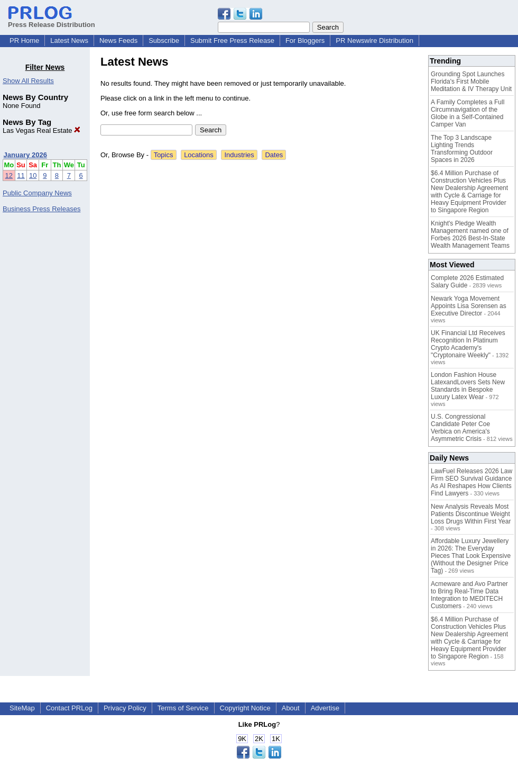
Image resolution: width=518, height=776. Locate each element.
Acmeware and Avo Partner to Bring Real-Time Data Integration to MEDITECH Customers (469, 595)
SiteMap (22, 708)
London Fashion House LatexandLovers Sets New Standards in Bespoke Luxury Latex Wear (468, 386)
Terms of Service (183, 708)
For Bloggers (305, 40)
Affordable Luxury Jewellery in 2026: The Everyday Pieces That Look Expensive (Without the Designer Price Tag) (471, 555)
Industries (239, 155)
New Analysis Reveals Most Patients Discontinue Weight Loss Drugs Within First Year (471, 514)
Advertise (325, 708)
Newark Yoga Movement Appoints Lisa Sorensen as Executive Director (468, 306)
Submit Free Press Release (232, 40)
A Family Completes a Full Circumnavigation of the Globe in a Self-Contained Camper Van (467, 113)
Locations (199, 155)
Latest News (69, 40)
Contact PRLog (69, 708)
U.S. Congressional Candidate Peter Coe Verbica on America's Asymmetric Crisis (460, 428)
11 (20, 175)
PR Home (24, 40)
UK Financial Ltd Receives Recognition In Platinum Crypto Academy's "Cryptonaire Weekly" (468, 344)
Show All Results (28, 81)
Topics (163, 155)
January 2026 (25, 155)
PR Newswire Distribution (374, 40)
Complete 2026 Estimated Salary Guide (467, 281)
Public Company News (37, 193)
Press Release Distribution (51, 21)
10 (32, 175)
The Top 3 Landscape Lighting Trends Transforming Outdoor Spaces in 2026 (462, 149)
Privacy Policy (125, 708)
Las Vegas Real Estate (41, 130)
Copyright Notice (245, 708)
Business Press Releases (41, 209)
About (291, 708)
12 (9, 175)
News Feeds (118, 40)
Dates (274, 155)
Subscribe (164, 40)
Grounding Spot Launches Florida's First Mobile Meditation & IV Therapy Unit (471, 81)
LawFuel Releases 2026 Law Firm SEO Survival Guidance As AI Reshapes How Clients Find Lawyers (471, 482)
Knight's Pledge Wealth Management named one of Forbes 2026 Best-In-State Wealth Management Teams (470, 234)
